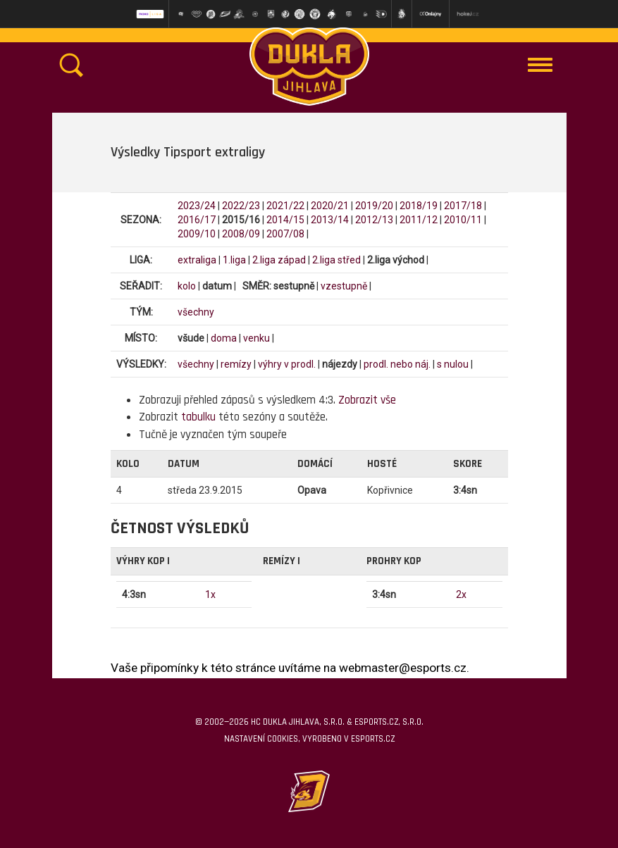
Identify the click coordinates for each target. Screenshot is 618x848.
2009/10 (197, 233)
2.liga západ (279, 260)
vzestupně (344, 286)
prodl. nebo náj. (397, 364)
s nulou (453, 364)
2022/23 (241, 205)
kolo (187, 286)
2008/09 (241, 233)
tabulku (198, 417)
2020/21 (330, 205)
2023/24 (197, 205)
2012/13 (374, 219)
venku (256, 338)
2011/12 (419, 219)
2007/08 (285, 233)
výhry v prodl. (287, 364)
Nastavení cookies (261, 738)
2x (461, 594)
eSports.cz (373, 738)
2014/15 (285, 219)
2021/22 (285, 205)
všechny (196, 312)
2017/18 (463, 205)
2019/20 (374, 205)
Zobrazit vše (367, 400)
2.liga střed (336, 260)
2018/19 (419, 205)
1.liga (234, 260)
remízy (236, 364)
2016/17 (197, 219)
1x (210, 594)
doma (224, 338)
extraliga (197, 260)
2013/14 (330, 219)
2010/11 (463, 219)
